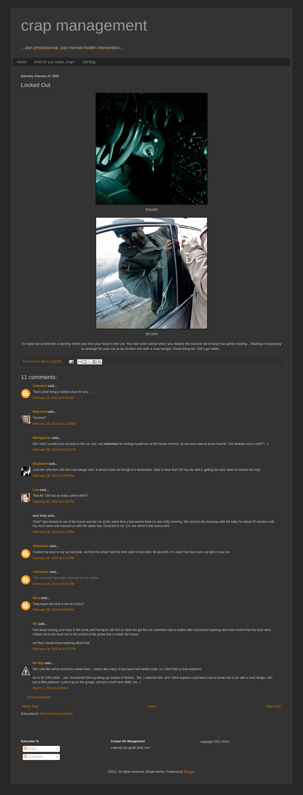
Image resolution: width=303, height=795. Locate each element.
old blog (89, 62)
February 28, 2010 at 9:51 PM (53, 558)
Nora (36, 598)
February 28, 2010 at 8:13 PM (53, 532)
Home (21, 62)
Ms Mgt (38, 663)
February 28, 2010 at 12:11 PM (54, 449)
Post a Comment (39, 697)
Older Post (273, 706)
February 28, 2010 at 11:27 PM (54, 649)
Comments (33, 757)
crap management (84, 25)
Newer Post (30, 706)
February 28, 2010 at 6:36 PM (53, 501)
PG (35, 624)
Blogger (189, 772)
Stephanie (40, 464)
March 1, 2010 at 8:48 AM (50, 688)
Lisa (36, 490)
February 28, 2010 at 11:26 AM (54, 424)
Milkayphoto (42, 438)
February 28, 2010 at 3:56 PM (53, 476)
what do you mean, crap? (54, 62)
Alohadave (41, 546)
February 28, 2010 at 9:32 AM (53, 398)
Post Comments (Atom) (56, 714)
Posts (30, 749)
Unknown (40, 386)
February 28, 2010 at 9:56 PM (53, 610)
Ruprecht (39, 412)
